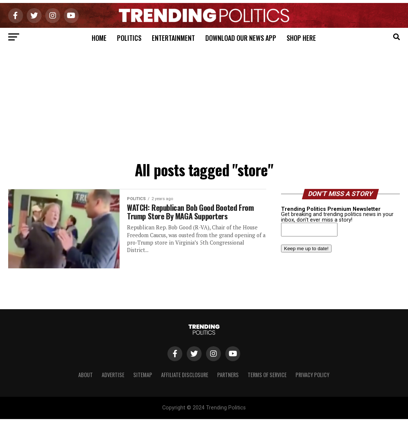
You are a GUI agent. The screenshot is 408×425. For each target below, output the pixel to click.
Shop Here (301, 38)
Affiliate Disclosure (184, 375)
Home (99, 38)
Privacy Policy (312, 375)
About (85, 375)
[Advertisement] (204, 102)
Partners (228, 375)
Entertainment (173, 38)
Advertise (113, 375)
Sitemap (142, 375)
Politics (129, 38)
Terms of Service (267, 375)
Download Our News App (240, 38)
